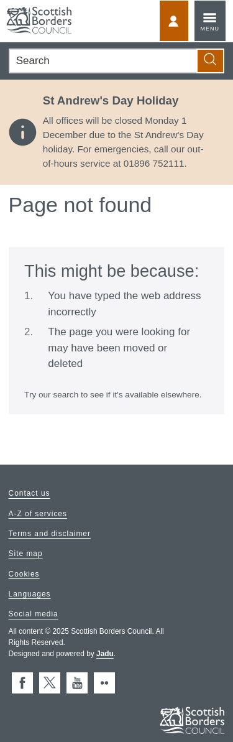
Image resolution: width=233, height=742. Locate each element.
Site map (26, 554)
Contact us (29, 493)
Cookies (24, 574)
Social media (33, 614)
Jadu (105, 653)
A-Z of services (38, 513)
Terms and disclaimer (50, 533)
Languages (30, 594)
